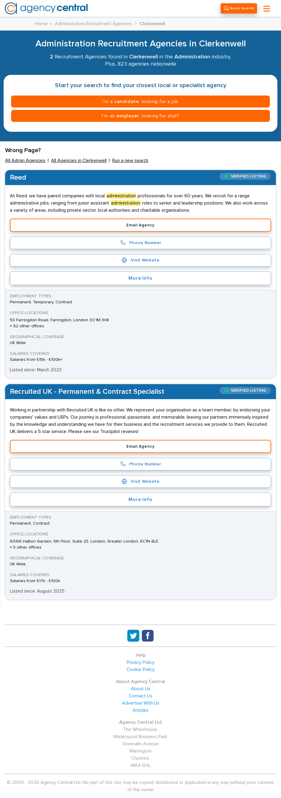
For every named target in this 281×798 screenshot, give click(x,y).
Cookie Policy (141, 669)
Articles (141, 710)
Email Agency (140, 225)
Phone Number (140, 243)
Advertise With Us (140, 703)
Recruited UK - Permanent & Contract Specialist (87, 391)
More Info (140, 278)
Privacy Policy (141, 662)
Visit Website (140, 260)
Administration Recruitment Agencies (93, 23)
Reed (18, 177)
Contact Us (140, 695)
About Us (140, 688)
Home (41, 23)
